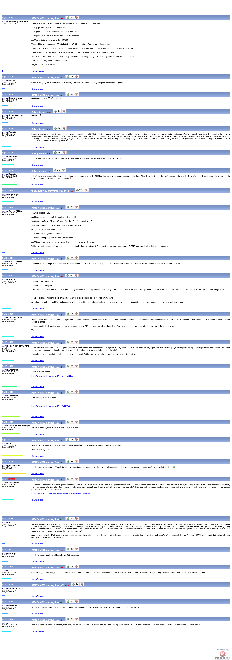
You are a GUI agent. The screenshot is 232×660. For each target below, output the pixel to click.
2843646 (10, 392)
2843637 (10, 314)
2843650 (10, 422)
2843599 (10, 190)
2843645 (10, 366)
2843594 (10, 170)
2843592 (10, 153)
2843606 (10, 584)
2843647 (10, 567)
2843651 (11, 479)
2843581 (10, 77)
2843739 (10, 619)
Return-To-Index (37, 71)
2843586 (10, 111)
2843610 (10, 549)
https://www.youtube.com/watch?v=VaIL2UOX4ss (52, 406)
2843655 (10, 461)
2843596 (10, 258)
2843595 (10, 207)
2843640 (10, 342)
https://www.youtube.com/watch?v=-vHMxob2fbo (52, 376)
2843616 (10, 275)
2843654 (10, 440)
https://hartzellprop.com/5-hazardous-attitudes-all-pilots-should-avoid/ (60, 493)
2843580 (10, 18)
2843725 (10, 601)
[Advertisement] (55, 8)
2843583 (10, 94)
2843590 (10, 128)
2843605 (10, 518)
